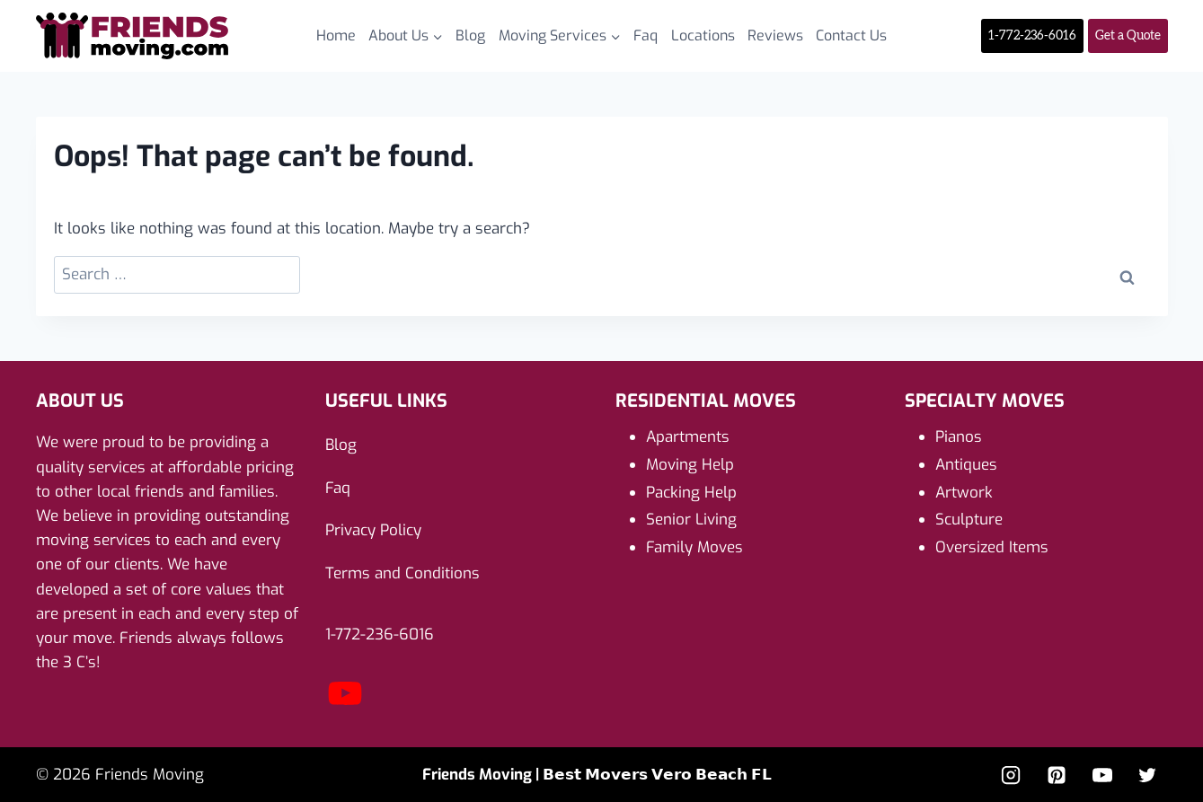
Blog (470, 35)
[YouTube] (1102, 775)
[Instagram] (1011, 775)
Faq (645, 35)
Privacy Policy (373, 530)
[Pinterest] (1056, 775)
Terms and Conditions (402, 573)
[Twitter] (1147, 775)
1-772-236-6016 (1032, 36)
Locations (703, 35)
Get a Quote (1128, 36)
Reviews (775, 35)
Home (336, 35)
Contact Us (851, 35)
